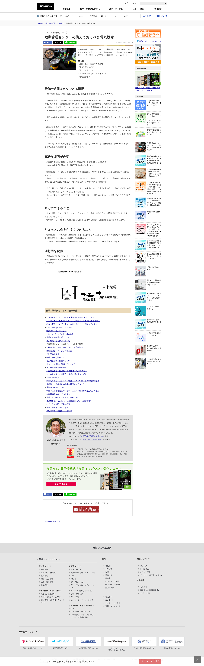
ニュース (143, 566)
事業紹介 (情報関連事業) (149, 590)
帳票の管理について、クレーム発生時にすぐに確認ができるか (71, 324)
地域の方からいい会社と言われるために (62, 397)
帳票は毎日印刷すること (56, 331)
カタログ (147, 16)
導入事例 (93, 16)
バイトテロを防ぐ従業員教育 (58, 404)
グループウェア (77, 594)
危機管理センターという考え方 (59, 351)
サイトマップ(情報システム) (151, 575)
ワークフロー (76, 597)
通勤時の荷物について (55, 387)
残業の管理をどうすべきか (57, 407)
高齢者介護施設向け (48, 594)
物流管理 (44, 585)
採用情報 (158, 9)
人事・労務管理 (47, 582)
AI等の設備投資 (52, 377)
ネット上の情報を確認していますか (61, 364)
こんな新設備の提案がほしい (58, 361)
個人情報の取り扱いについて (58, 341)
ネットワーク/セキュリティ (81, 612)
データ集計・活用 (78, 582)
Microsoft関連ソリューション (82, 591)
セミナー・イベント (122, 16)
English (134, 3)
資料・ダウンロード (113, 606)
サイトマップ (123, 3)
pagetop (197, 659)
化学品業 (108, 569)
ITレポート (105, 16)
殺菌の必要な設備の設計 (56, 357)
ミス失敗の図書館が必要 (56, 367)
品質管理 (44, 576)
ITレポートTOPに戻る (52, 522)
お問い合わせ (161, 16)
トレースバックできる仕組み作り (60, 334)
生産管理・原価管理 (48, 573)
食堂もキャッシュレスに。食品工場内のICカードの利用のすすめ (72, 381)
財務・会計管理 (47, 579)
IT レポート (61, 23)
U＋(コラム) (144, 569)
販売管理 (44, 569)
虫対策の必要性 (52, 354)
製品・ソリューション (74, 16)
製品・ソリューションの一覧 (149, 41)
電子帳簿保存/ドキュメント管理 (83, 573)
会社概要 (143, 587)
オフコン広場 (145, 572)
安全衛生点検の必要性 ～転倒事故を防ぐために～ (66, 371)
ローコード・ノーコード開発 (82, 600)
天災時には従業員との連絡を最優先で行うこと (65, 384)
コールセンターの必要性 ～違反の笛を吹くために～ (67, 374)
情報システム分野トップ (51, 16)
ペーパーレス (76, 569)
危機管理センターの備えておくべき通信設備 (64, 347)
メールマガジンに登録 (150, 661)
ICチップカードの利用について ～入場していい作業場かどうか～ (73, 321)
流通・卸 (108, 575)
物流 (107, 572)
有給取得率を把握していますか (59, 411)
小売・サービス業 (112, 581)
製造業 (107, 578)
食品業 (107, 566)
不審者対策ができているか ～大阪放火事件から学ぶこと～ (70, 317)
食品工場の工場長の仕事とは (92, 436)
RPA (72, 576)
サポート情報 (145, 593)
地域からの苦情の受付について (59, 337)
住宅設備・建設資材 (113, 584)
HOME (40, 23)
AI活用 (73, 579)
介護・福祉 (109, 588)
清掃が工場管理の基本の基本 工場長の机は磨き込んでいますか (72, 391)
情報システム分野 (50, 23)
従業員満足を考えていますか (58, 394)
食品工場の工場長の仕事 (92, 440)
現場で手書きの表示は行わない (59, 327)
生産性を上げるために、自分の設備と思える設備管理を (69, 401)
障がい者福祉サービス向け (51, 597)
